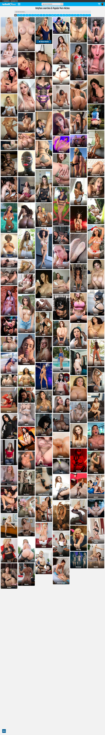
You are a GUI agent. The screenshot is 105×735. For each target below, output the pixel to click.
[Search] (62, 4)
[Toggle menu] (19, 4)
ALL (15, 15)
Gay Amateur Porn (14, 1)
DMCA (4, 731)
